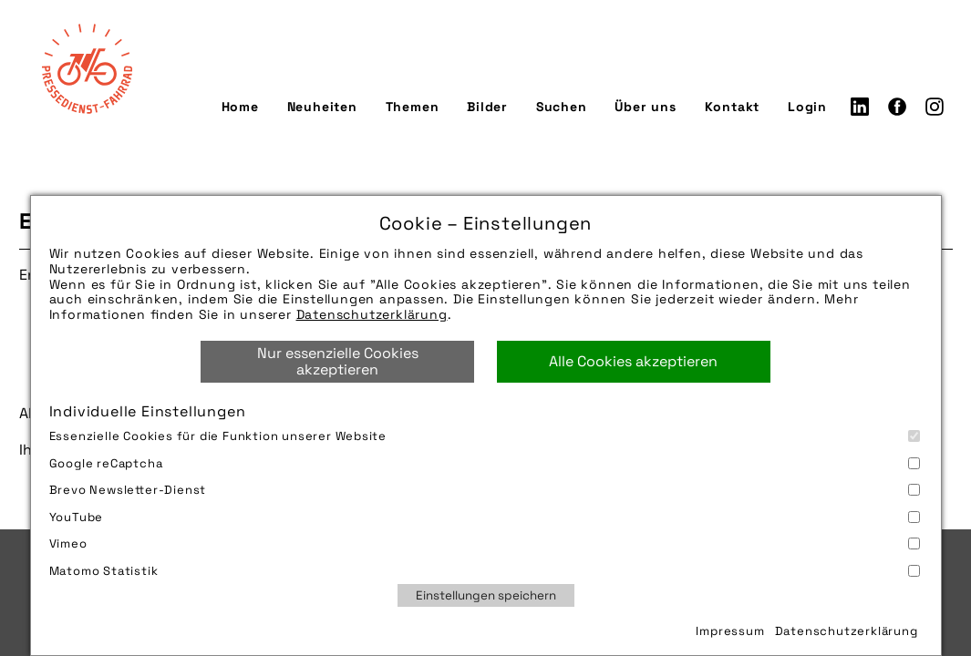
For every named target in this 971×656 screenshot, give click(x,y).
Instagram (934, 106)
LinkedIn (860, 106)
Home (240, 106)
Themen (412, 106)
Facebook (897, 106)
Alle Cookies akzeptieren (633, 361)
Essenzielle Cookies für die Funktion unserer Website (484, 436)
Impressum (730, 631)
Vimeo (484, 543)
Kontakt (732, 106)
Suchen (561, 106)
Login (807, 106)
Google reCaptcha (484, 463)
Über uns (645, 106)
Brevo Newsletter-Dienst (484, 489)
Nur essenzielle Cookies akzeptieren (337, 361)
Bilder (487, 106)
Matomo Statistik (484, 571)
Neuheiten (322, 106)
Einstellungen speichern (486, 595)
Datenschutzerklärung (372, 314)
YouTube (484, 517)
